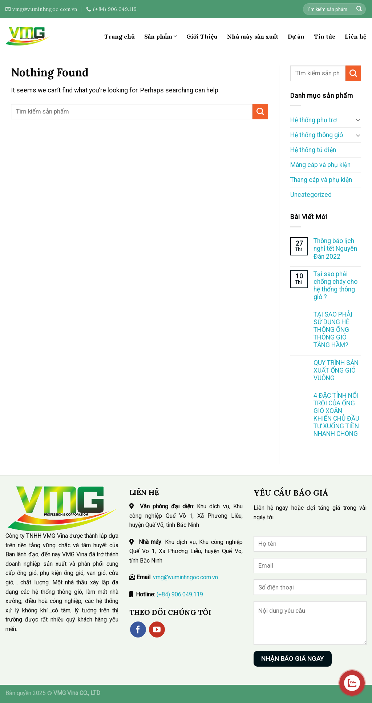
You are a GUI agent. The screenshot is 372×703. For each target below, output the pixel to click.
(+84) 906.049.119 (180, 594)
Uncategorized (311, 194)
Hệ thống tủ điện (313, 150)
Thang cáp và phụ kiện (321, 179)
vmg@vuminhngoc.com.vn (185, 577)
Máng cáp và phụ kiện (320, 164)
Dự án (296, 36)
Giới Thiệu (202, 36)
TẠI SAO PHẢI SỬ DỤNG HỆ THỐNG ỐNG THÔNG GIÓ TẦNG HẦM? (333, 330)
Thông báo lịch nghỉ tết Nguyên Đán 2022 (335, 248)
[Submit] (359, 9)
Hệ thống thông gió (316, 135)
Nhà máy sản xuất (252, 36)
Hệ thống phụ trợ (313, 120)
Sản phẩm (160, 36)
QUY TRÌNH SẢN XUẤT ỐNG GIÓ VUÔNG (336, 370)
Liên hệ (356, 36)
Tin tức (324, 36)
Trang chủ (119, 36)
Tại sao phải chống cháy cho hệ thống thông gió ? (335, 285)
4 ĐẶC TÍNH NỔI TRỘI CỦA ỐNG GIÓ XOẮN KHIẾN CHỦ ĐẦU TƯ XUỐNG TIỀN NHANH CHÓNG (336, 415)
